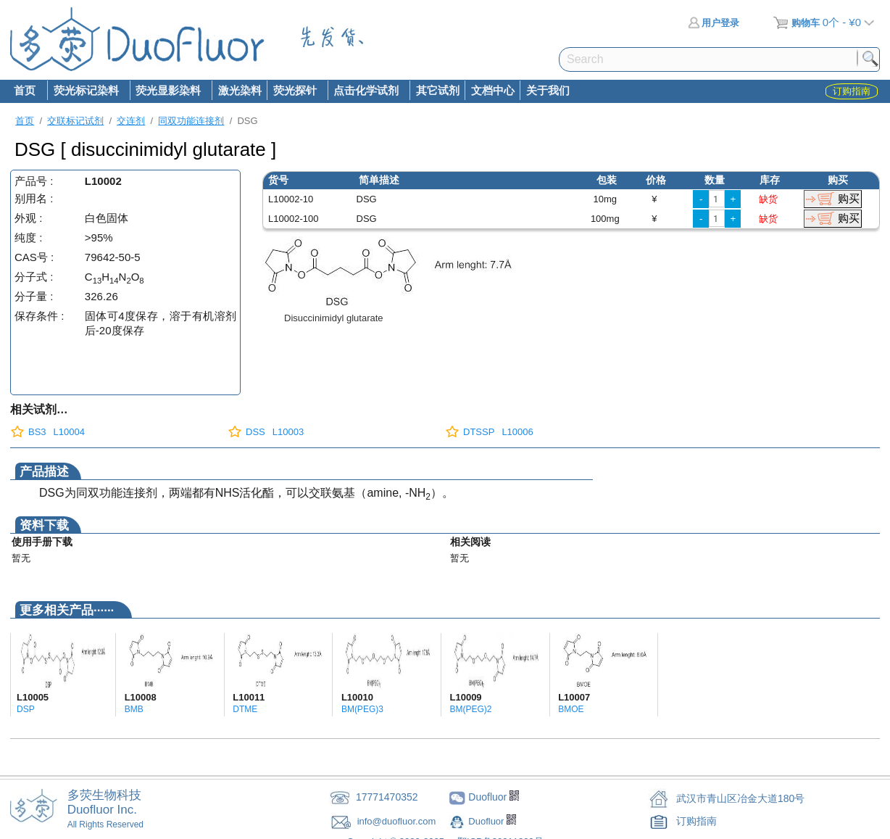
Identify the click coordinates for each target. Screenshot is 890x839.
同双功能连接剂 (191, 120)
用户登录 (713, 22)
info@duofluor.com (397, 821)
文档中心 (493, 90)
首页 (25, 90)
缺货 (768, 199)
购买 (849, 198)
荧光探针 (294, 91)
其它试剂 (437, 90)
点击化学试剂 (366, 91)
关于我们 (548, 90)
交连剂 (131, 120)
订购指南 (696, 821)
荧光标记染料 (85, 91)
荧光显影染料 (168, 91)
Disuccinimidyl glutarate (333, 318)
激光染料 (240, 90)
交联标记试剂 (75, 120)
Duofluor (487, 821)
